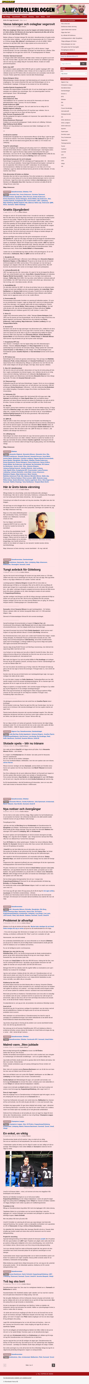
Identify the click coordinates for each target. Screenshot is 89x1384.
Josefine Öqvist (49, 734)
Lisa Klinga (39, 913)
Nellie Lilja (37, 202)
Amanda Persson (36, 456)
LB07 (38, 200)
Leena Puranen (43, 470)
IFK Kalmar (45, 464)
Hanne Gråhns (45, 462)
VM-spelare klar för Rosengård (70, 47)
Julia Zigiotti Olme (9, 470)
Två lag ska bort (14, 1281)
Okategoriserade (66, 114)
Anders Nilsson (21, 26)
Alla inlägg (6, 16)
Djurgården (18, 196)
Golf (48, 16)
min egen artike (48, 891)
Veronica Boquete (42, 1276)
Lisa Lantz (46, 913)
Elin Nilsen (24, 460)
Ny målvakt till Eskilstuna (68, 35)
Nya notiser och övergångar (22, 809)
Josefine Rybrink (8, 200)
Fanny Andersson (34, 462)
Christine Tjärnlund (38, 194)
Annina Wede (7, 458)
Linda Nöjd (27, 472)
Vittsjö (5, 1128)
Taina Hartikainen (28, 482)
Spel (37, 16)
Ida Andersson (42, 198)
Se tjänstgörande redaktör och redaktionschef (17, 1378)
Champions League (17, 1121)
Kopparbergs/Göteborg (11, 736)
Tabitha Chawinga (16, 482)
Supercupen (64, 131)
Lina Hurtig (32, 736)
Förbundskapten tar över (68, 44)
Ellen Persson (27, 196)
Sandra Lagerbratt (31, 480)
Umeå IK (36, 738)
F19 (30, 191)
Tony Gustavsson (66, 137)
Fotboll (24, 16)
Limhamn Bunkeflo (17, 472)
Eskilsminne (13, 1357)
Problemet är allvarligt (18, 920)
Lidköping (44, 200)
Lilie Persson (23, 736)
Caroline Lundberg (27, 458)
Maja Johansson (41, 562)
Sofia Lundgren (65, 122)
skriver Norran (8, 762)
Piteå (48, 736)
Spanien (63, 128)
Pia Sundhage (41, 736)
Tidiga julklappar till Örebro (69, 41)
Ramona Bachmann (30, 1126)
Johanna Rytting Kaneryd (11, 468)
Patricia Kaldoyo (16, 478)
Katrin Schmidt (27, 1274)
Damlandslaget (28, 559)
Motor (43, 16)
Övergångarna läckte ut (68, 50)
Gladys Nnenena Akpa (10, 911)
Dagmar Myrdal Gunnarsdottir (43, 458)
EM (62, 102)
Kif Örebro (38, 911)
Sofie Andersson (66, 125)
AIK (10, 909)
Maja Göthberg (8, 202)
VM (62, 166)
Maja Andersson (21, 474)
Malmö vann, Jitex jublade (20, 1044)
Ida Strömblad (36, 464)
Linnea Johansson (38, 472)
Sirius (5, 204)
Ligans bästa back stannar (68, 29)
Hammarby (20, 562)
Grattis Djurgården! (16, 209)
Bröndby (28, 909)
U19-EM (63, 152)
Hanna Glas (30, 911)
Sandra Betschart (18, 480)
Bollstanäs (16, 458)
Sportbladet (16, 16)
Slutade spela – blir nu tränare (23, 743)
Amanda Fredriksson (10, 456)
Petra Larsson (27, 478)
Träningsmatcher (66, 143)
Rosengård (15, 564)
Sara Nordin (18, 804)
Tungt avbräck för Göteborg (22, 569)
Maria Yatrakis (32, 474)
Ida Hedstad (27, 464)
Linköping (32, 562)
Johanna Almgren (33, 466)
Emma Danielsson (9, 198)
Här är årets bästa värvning (21, 487)
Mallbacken (7, 564)
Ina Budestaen (8, 466)
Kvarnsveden (31, 200)
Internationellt (65, 111)
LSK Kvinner (7, 915)
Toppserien (64, 140)
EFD (62, 96)
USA (62, 160)
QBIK (51, 202)
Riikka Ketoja (7, 480)
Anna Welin (46, 456)
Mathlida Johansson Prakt (11, 476)
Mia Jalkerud (29, 202)
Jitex (49, 198)
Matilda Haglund (19, 202)
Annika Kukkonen (28, 801)
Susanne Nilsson (27, 738)
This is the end (65, 23)
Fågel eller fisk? (65, 32)
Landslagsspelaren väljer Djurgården (71, 38)
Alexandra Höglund (15, 454)
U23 (62, 154)
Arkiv (61, 71)
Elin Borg (43, 909)
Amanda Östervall (24, 456)
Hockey (31, 16)
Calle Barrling (13, 734)
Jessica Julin (17, 466)
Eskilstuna (12, 562)
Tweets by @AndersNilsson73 (69, 56)
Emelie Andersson (39, 196)
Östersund (45, 202)
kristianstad (50, 801)
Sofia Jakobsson (8, 738)
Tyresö (40, 915)
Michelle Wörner (35, 476)
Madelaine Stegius (9, 474)
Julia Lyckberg (38, 468)
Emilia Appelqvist (25, 734)
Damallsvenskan (16, 191)
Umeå (28, 564)
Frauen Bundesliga (66, 108)
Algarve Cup (15, 731)
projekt (43, 1239)
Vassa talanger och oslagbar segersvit (29, 24)
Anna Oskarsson (25, 194)
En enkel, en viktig (15, 1133)
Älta (47, 454)
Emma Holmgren (21, 198)
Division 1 (64, 93)
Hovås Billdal (32, 198)
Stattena (28, 915)
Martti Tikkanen (8, 804)
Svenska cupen (65, 134)
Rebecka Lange (42, 478)
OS (62, 117)
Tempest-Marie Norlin (42, 482)
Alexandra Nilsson (29, 454)
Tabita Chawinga (20, 204)
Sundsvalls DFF (32, 1039)
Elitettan (26, 191)
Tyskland (63, 149)
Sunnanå (11, 204)
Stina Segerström (48, 480)
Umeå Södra (49, 1039)
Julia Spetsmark (40, 801)
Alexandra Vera (14, 194)
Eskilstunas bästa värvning (69, 26)
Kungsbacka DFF (21, 200)
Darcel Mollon (7, 460)
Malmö (21, 1126)
